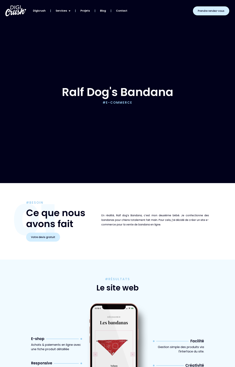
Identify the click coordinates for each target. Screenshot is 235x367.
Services (63, 11)
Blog (103, 11)
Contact (121, 11)
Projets (85, 11)
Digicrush (39, 11)
